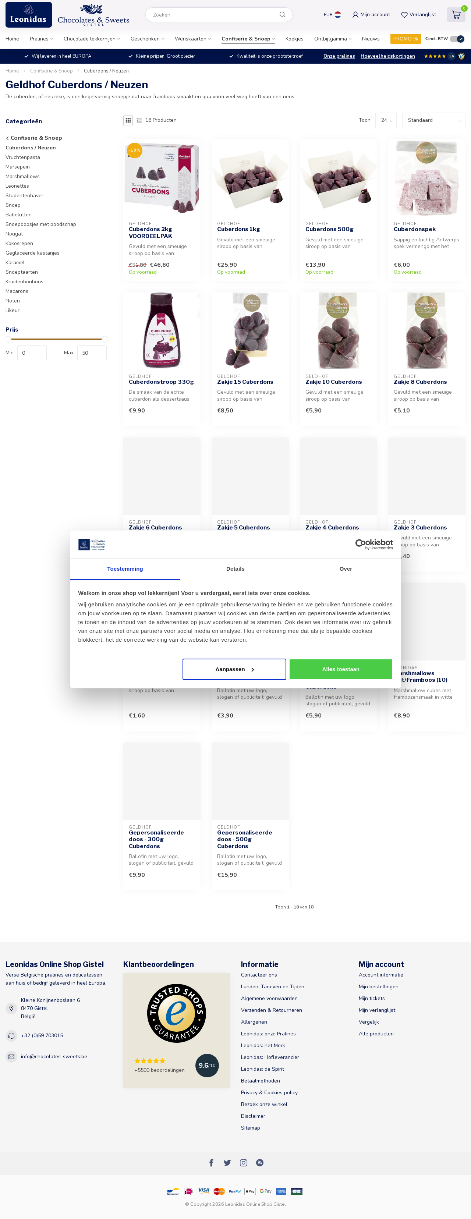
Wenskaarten (190, 38)
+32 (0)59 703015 (42, 1035)
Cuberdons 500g (329, 229)
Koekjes (295, 38)
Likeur (13, 310)
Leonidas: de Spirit (262, 1069)
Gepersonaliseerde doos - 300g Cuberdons (156, 839)
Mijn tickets (372, 998)
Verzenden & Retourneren (271, 1010)
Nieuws (371, 38)
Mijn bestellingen (379, 986)
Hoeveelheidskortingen (388, 56)
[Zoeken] (282, 14)
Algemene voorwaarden (269, 998)
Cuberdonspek (415, 229)
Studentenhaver (24, 195)
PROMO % (405, 38)
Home (12, 38)
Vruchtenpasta (23, 157)
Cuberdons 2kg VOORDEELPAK (150, 232)
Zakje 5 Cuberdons (243, 527)
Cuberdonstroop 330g (161, 382)
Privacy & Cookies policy (269, 1092)
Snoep (13, 205)
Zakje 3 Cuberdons (420, 527)
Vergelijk (369, 1021)
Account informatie (381, 974)
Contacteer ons (259, 974)
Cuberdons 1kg (238, 229)
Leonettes (17, 186)
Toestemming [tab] (125, 569)
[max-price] (92, 352)
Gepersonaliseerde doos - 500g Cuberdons (244, 839)
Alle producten (376, 1033)
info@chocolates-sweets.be (54, 1056)
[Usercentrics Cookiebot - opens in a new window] (361, 544)
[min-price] (32, 352)
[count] (386, 120)
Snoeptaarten (22, 272)
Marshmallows (23, 176)
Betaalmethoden (260, 1080)
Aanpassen (235, 669)
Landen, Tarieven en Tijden (272, 986)
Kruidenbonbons (24, 281)
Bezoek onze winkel (264, 1104)
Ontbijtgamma (330, 38)
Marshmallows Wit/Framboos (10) (420, 676)
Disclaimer (253, 1116)
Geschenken (145, 38)
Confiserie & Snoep (246, 38)
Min (10, 352)
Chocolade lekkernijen (90, 38)
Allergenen (254, 1021)
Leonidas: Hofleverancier (270, 1057)
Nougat (14, 233)
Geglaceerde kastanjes (33, 252)
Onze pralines (339, 56)
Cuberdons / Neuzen (106, 71)
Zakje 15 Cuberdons (245, 382)
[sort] (433, 120)
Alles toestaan (341, 669)
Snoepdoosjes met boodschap (41, 224)
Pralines (39, 38)
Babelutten (19, 214)
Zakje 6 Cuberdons (155, 527)
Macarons (17, 291)
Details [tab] (235, 569)
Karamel (15, 262)
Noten (13, 300)
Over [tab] (346, 569)
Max (69, 352)
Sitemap (250, 1127)
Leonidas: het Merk (263, 1045)
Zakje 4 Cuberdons (332, 527)
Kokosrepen (19, 243)
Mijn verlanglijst (377, 1010)
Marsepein (18, 166)
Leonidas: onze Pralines (268, 1033)
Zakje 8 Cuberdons (420, 382)
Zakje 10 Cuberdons (333, 382)
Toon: (365, 120)
